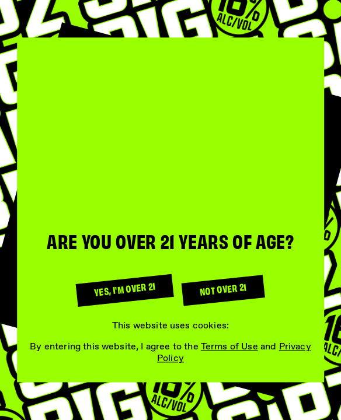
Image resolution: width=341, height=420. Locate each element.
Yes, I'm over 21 (124, 288)
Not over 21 (223, 289)
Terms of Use (229, 346)
